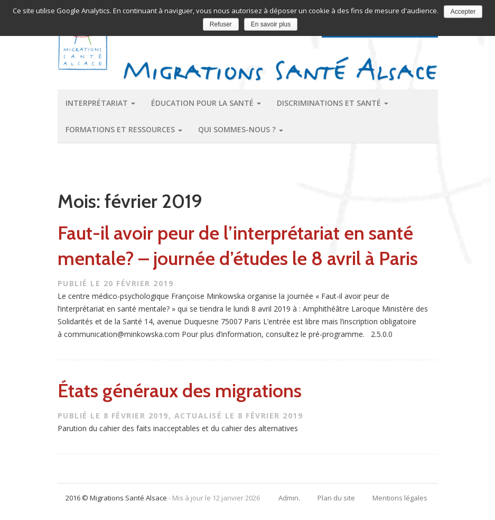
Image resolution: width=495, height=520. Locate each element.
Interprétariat (100, 103)
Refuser (221, 24)
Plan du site (336, 498)
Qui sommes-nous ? (240, 129)
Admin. (289, 498)
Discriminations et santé (332, 103)
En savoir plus (271, 24)
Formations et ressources (124, 129)
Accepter (463, 11)
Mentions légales (399, 498)
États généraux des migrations (180, 390)
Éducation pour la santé (206, 103)
